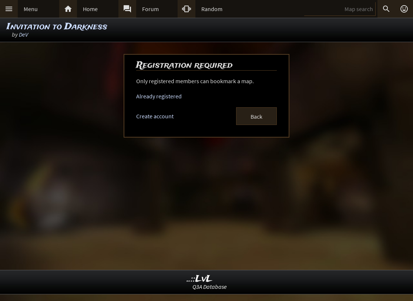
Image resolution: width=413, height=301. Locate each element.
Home (90, 9)
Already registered (159, 96)
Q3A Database (209, 286)
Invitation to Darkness (57, 26)
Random (211, 9)
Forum (150, 9)
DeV (23, 34)
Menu (31, 9)
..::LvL (199, 279)
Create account (155, 116)
